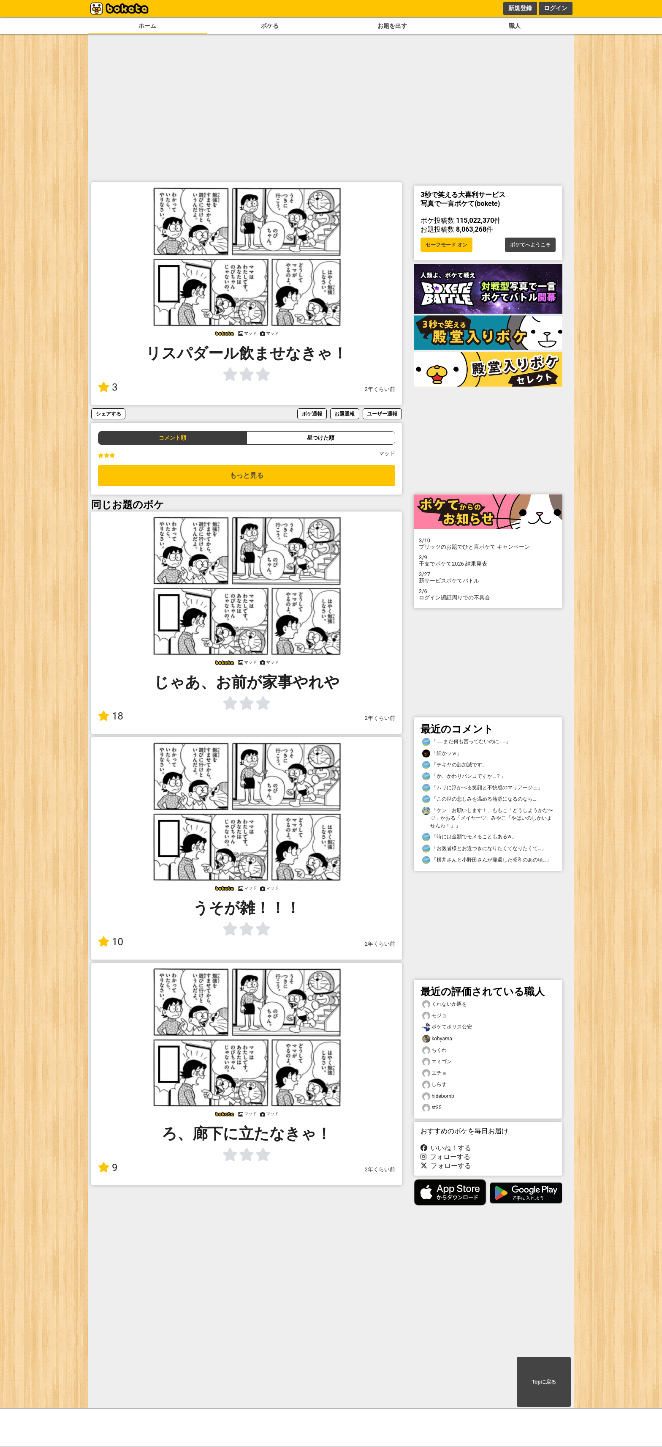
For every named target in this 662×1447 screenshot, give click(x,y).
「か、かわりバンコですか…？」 (464, 776)
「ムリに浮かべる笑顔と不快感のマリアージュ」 (482, 788)
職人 (515, 26)
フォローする (445, 1157)
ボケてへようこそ (530, 245)
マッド (387, 453)
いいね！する (446, 1148)
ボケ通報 (312, 413)
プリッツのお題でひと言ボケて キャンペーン (488, 543)
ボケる (270, 26)
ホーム (147, 26)
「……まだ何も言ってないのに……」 (466, 742)
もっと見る (246, 475)
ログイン (555, 8)
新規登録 (520, 8)
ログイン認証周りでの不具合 (488, 594)
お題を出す (392, 26)
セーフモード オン (446, 245)
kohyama (437, 1039)
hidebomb (438, 1096)
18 (110, 716)
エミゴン (437, 1062)
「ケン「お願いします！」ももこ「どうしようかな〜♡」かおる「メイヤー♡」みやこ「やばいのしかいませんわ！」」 (487, 818)
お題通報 (344, 413)
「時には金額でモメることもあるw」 (469, 837)
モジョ (434, 1016)
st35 (432, 1108)
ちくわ (434, 1050)
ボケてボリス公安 (447, 1027)
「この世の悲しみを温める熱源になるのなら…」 (481, 799)
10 (110, 942)
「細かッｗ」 (442, 753)
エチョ (434, 1073)
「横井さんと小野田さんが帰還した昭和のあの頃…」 (486, 860)
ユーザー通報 (382, 413)
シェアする (108, 413)
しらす (434, 1084)
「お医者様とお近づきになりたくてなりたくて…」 (484, 849)
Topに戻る (544, 1382)
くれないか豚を (444, 1004)
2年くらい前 (380, 389)
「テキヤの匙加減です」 (454, 765)
